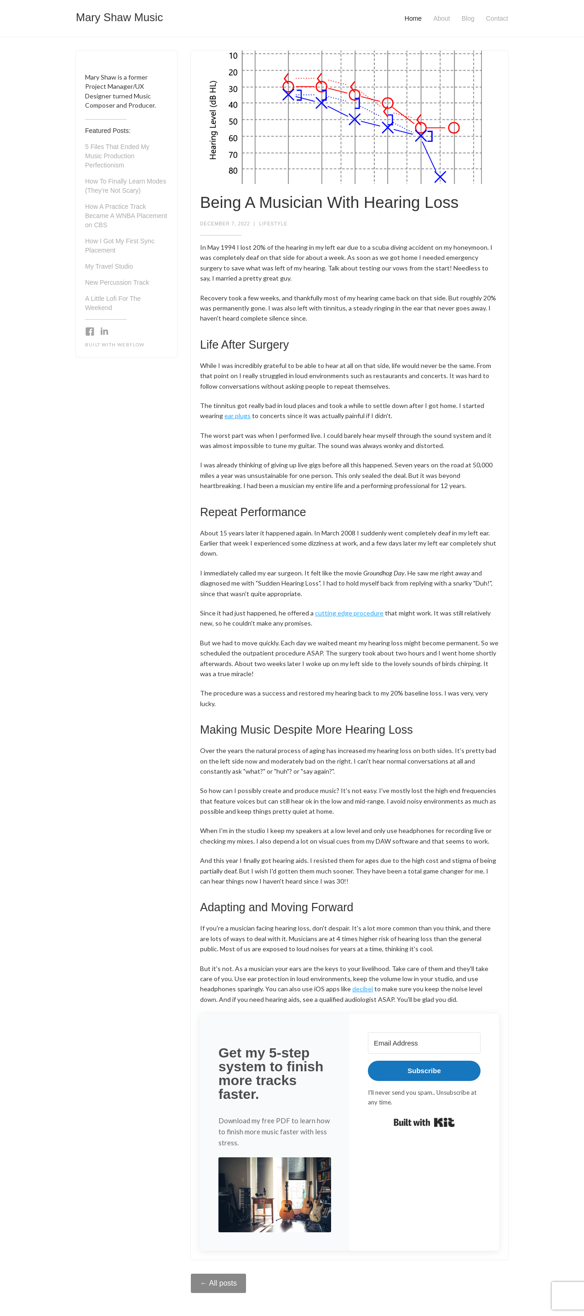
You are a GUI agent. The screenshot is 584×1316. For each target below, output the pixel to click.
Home (413, 18)
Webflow (130, 344)
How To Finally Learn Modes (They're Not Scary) (125, 186)
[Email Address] (424, 1043)
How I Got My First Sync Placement (120, 245)
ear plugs (237, 416)
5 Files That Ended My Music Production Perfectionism (117, 156)
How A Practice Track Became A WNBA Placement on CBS (126, 216)
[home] (119, 15)
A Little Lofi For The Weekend (113, 303)
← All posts (218, 1283)
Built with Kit (424, 1122)
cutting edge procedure (349, 613)
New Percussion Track (117, 282)
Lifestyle (273, 223)
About (441, 18)
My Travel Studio (109, 266)
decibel (362, 989)
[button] (274, 1194)
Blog (468, 18)
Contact (497, 18)
